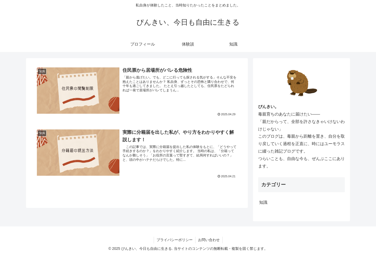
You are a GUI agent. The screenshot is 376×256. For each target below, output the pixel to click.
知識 (263, 202)
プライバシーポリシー (175, 240)
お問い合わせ (209, 240)
